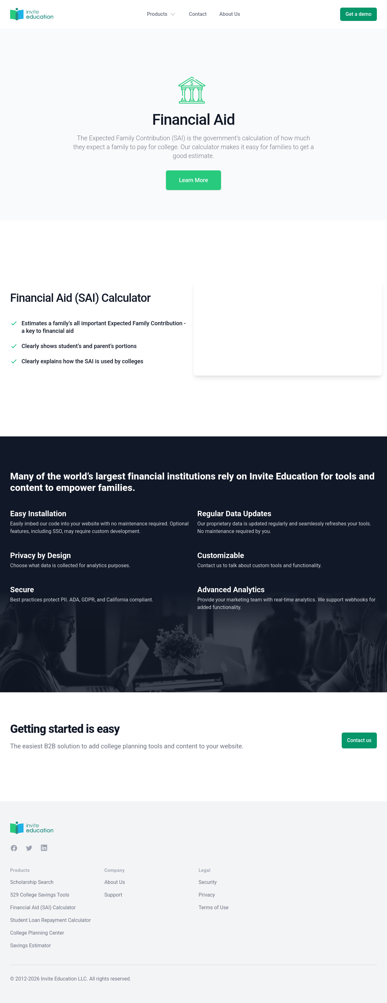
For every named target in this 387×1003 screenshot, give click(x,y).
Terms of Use (214, 908)
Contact (197, 14)
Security (208, 882)
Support (113, 895)
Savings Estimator (30, 946)
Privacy (207, 895)
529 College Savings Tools (39, 895)
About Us (229, 14)
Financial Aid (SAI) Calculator (43, 908)
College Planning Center (37, 933)
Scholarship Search (32, 882)
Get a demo (358, 14)
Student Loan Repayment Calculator (50, 920)
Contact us (359, 740)
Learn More (193, 180)
